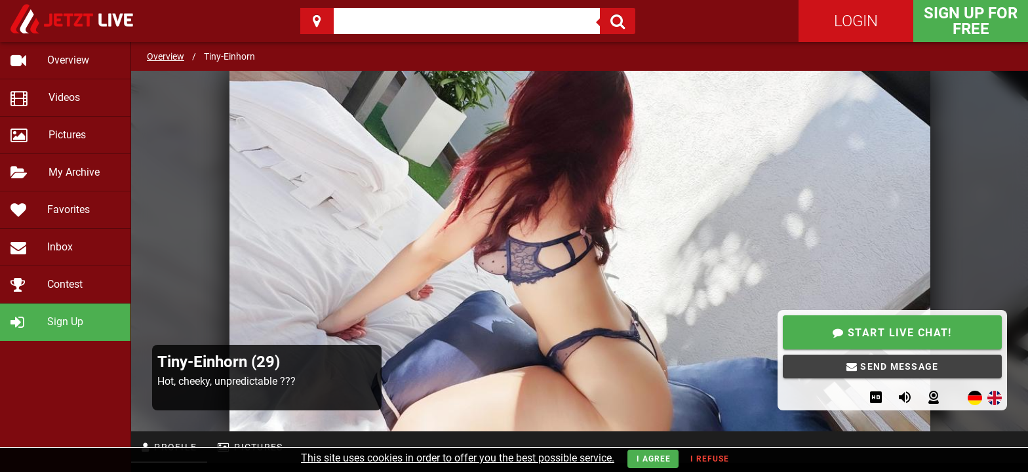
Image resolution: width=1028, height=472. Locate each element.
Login (856, 21)
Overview (165, 56)
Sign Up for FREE (971, 21)
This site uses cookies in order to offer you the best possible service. (457, 458)
